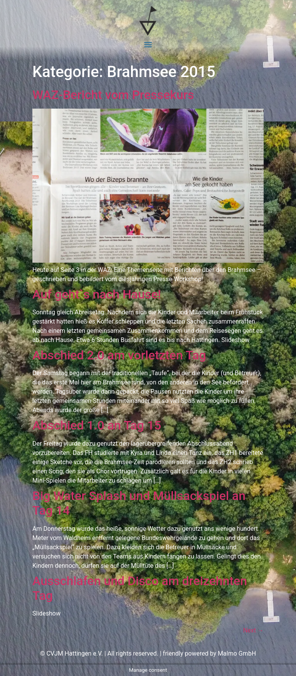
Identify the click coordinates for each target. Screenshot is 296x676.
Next (253, 630)
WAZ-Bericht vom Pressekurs (113, 94)
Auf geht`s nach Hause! (96, 294)
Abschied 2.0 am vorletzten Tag (119, 355)
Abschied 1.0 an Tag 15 (96, 425)
